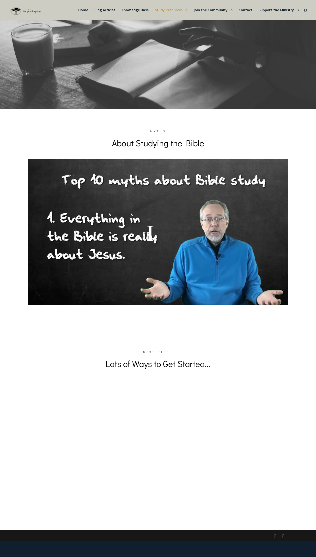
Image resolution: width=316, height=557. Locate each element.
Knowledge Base (135, 10)
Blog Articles (104, 10)
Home (83, 10)
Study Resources (168, 10)
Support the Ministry (276, 10)
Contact (245, 10)
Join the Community (211, 10)
